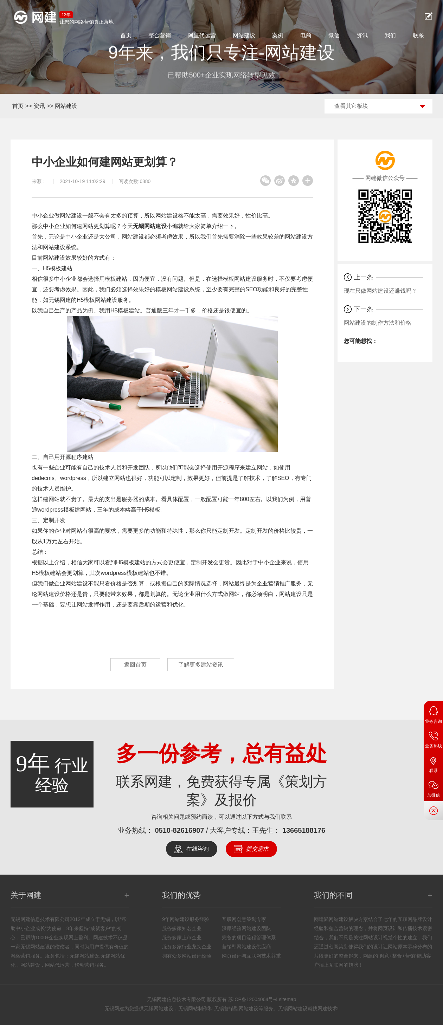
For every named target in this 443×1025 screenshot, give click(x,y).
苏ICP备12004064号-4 (252, 999)
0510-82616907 (179, 830)
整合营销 (159, 35)
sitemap (287, 999)
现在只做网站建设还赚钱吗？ (380, 291)
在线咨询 (197, 849)
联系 (418, 35)
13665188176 (303, 830)
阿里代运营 (202, 35)
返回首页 (135, 665)
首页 (125, 35)
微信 (334, 35)
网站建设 (244, 35)
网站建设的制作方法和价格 (377, 323)
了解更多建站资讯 (200, 665)
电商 (306, 35)
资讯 (362, 35)
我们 (390, 35)
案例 (277, 35)
